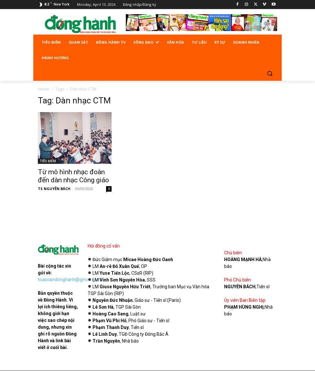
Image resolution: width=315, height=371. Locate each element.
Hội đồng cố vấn (104, 246)
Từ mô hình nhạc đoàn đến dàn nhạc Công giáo (73, 176)
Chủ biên (233, 252)
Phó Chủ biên (237, 279)
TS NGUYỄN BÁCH (54, 188)
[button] (269, 73)
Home (43, 89)
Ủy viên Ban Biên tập (245, 300)
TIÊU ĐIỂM (48, 161)
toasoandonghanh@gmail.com (69, 279)
